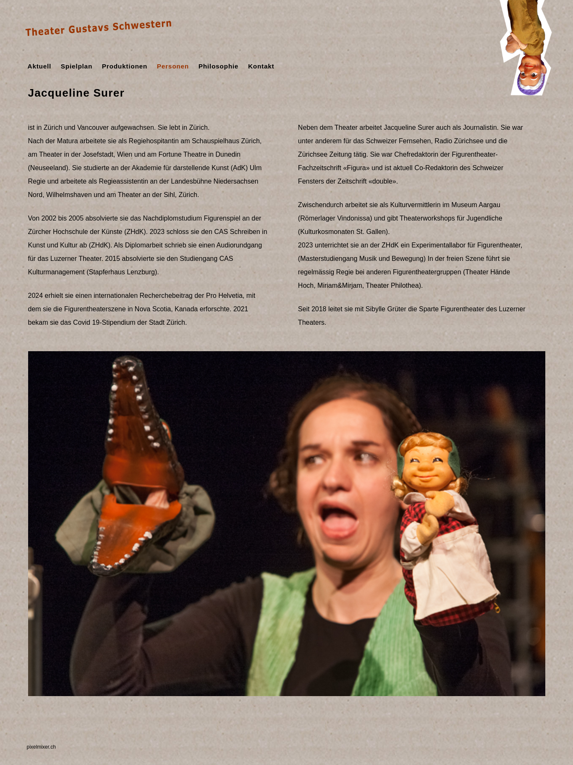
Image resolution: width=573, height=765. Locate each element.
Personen (173, 66)
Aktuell (40, 66)
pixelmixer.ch (41, 747)
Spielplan (76, 66)
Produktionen (124, 66)
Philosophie (219, 66)
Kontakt (261, 66)
